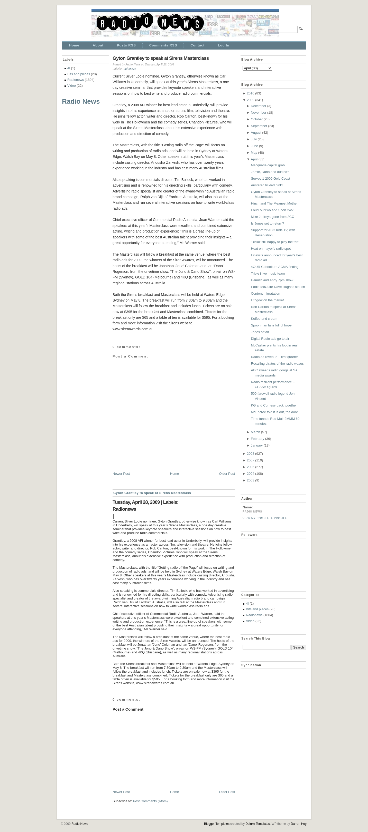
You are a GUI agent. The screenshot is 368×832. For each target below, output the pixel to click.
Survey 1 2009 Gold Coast (270, 178)
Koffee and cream (264, 319)
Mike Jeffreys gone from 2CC (272, 217)
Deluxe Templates (257, 824)
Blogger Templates (216, 824)
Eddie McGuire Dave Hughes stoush (278, 287)
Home (74, 45)
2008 (250, 454)
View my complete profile (265, 518)
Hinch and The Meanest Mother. (274, 203)
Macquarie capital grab (268, 165)
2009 (250, 100)
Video (71, 86)
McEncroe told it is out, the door (274, 412)
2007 (250, 460)
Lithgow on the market (267, 300)
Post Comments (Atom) (150, 801)
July (254, 139)
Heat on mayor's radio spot (271, 248)
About (98, 45)
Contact (197, 45)
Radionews (75, 80)
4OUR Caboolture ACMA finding (274, 267)
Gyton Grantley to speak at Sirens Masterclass (161, 58)
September (259, 126)
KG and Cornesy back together (274, 405)
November (258, 112)
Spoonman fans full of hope (271, 325)
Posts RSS (126, 45)
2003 (250, 480)
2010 (250, 93)
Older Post (227, 474)
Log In (223, 45)
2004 (250, 474)
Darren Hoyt (299, 824)
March (255, 432)
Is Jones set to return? (267, 223)
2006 (250, 467)
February (257, 439)
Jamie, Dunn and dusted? (270, 172)
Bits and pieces (78, 74)
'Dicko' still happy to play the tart (274, 242)
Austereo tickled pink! (267, 185)
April (254, 159)
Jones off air (260, 332)
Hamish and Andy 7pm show (272, 280)
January (257, 445)
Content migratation (265, 293)
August (256, 132)
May (254, 152)
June (254, 146)
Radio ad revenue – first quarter (274, 357)
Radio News (81, 101)
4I (68, 68)
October (257, 119)
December (258, 106)
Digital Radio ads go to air (270, 339)
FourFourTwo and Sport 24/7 (272, 210)
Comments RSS (163, 45)
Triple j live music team (268, 273)
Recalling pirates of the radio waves (277, 363)
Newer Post (121, 474)
